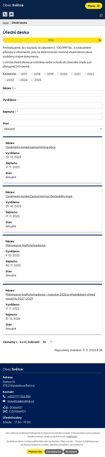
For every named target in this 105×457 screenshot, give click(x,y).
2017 (24, 74)
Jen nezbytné (53, 451)
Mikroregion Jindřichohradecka (25, 245)
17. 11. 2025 (13, 167)
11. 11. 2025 (12, 308)
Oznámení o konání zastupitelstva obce (31, 147)
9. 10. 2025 (13, 255)
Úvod (5, 22)
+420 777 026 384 (19, 396)
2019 (50, 74)
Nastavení (71, 451)
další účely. (72, 436)
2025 (37, 80)
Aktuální (11, 177)
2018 (37, 74)
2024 (23, 80)
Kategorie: (10, 73)
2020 (63, 74)
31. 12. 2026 (13, 318)
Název (8, 88)
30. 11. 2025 (13, 265)
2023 (10, 80)
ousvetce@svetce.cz (20, 401)
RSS (74, 40)
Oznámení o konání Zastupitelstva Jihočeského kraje (39, 196)
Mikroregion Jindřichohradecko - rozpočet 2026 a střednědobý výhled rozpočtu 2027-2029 (50, 296)
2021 (77, 74)
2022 (90, 74)
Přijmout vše (35, 451)
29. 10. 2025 (13, 157)
